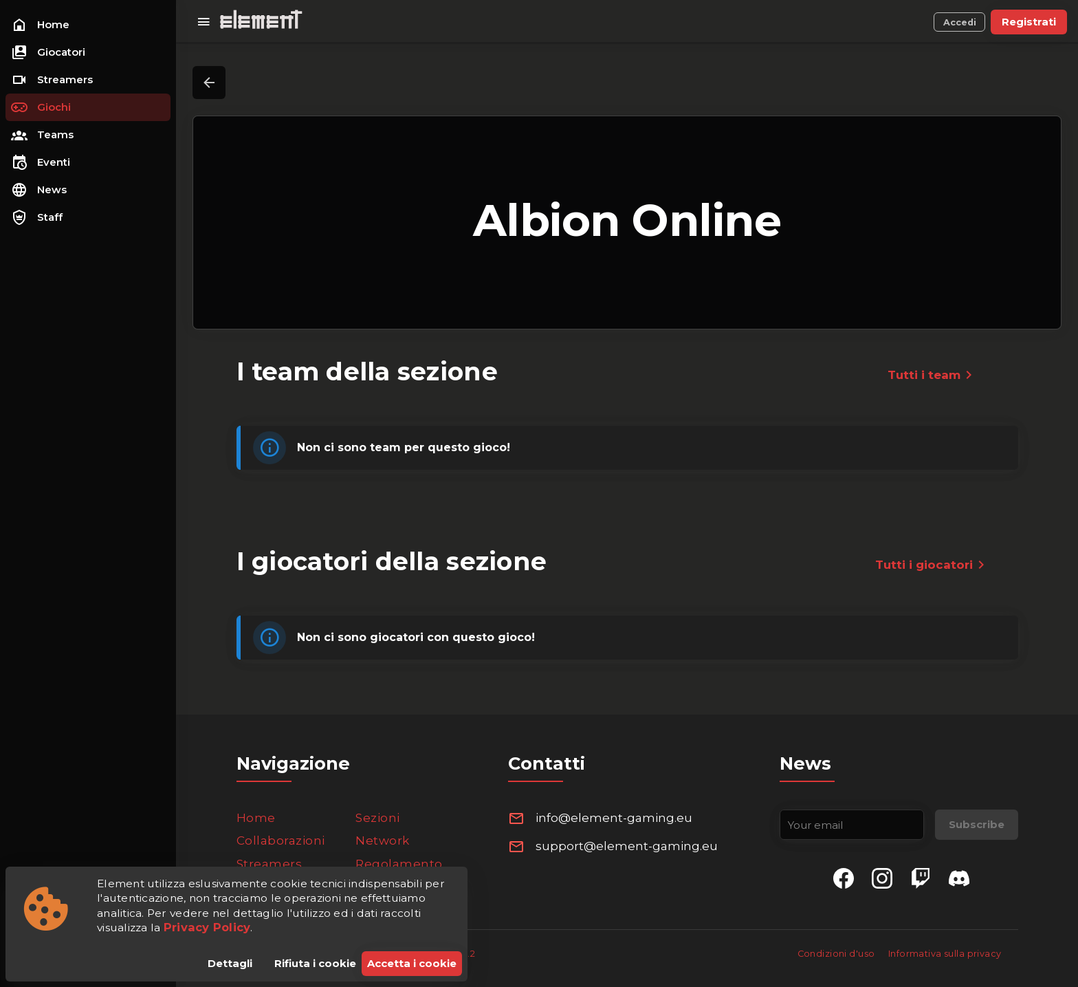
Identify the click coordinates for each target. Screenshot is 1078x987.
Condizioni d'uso (837, 953)
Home (256, 818)
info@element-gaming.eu (614, 818)
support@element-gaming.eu (627, 846)
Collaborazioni (280, 840)
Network (382, 840)
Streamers (269, 864)
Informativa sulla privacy (945, 953)
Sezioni (377, 818)
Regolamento (399, 864)
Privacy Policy (207, 927)
